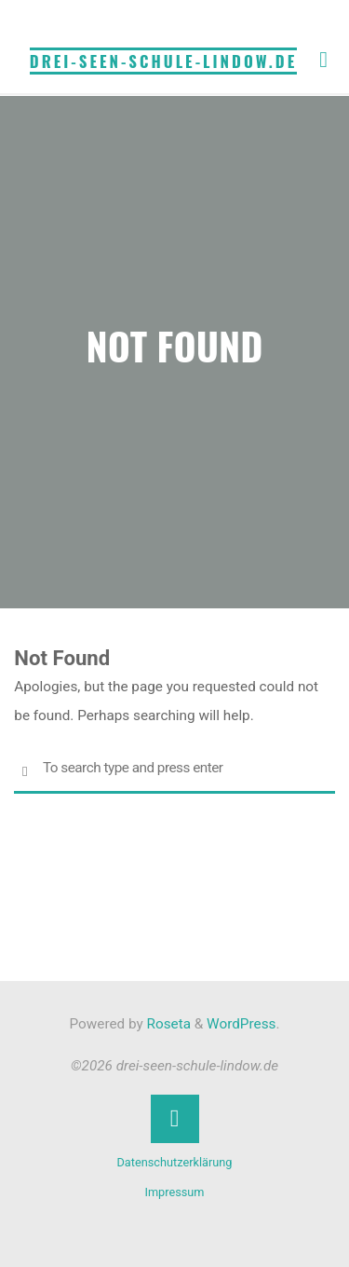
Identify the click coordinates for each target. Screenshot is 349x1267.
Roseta (167, 1023)
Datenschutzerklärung (175, 1162)
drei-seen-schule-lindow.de (163, 61)
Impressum (174, 1192)
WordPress (241, 1023)
